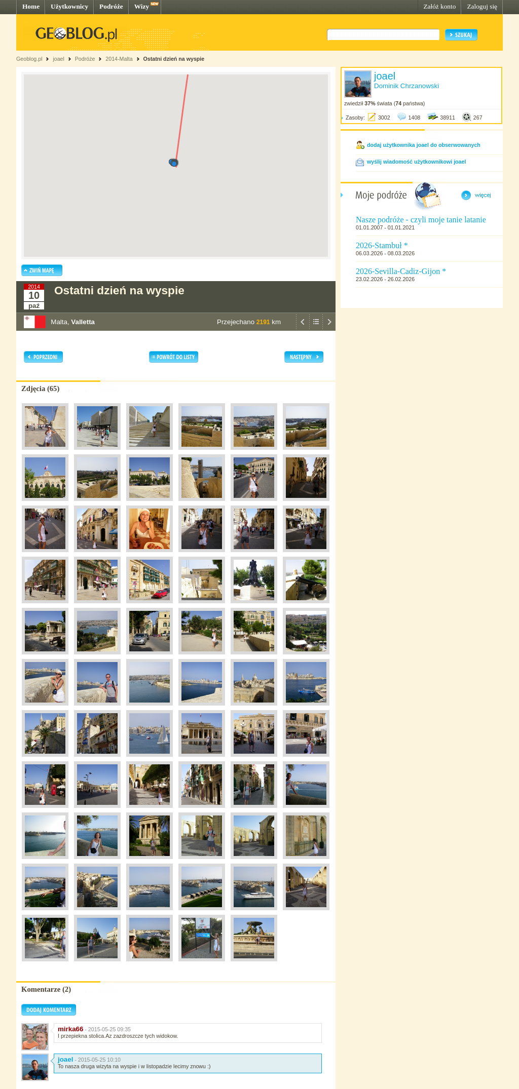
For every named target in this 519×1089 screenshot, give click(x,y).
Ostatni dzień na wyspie (173, 59)
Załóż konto (439, 6)
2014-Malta (118, 59)
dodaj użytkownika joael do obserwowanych (423, 145)
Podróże (111, 6)
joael (58, 59)
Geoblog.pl (29, 59)
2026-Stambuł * (382, 245)
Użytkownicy (69, 6)
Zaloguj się (482, 6)
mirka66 (70, 1029)
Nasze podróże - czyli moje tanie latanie (421, 219)
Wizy (141, 6)
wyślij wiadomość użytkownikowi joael (416, 162)
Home (31, 6)
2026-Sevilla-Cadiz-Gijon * (401, 271)
